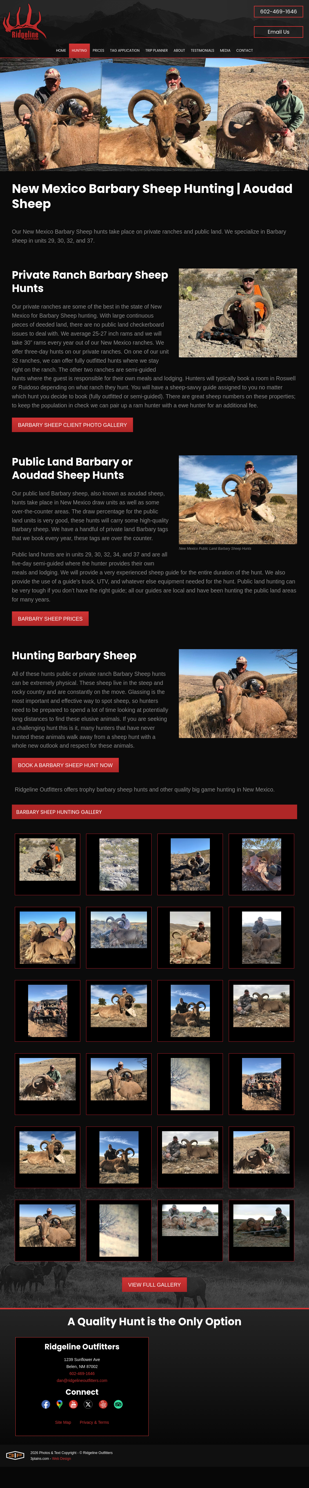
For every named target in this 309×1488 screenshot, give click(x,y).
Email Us (278, 31)
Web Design (61, 1480)
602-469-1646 (278, 11)
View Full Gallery (154, 1306)
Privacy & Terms (94, 1443)
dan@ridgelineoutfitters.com (82, 1401)
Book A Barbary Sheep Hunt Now (65, 786)
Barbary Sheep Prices (50, 628)
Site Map (63, 1443)
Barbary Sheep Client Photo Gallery (72, 430)
